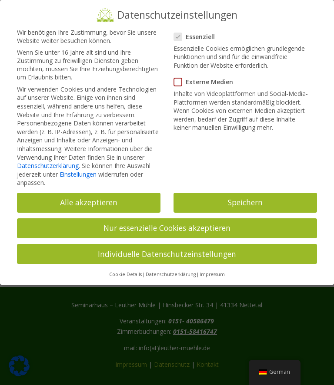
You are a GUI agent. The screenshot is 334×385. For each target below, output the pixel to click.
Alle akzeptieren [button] (88, 196)
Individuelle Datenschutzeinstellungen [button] (167, 248)
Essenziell (198, 30)
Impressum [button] (212, 269)
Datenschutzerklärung (48, 160)
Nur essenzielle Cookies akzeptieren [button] (167, 222)
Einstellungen (78, 168)
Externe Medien (207, 76)
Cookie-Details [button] (125, 269)
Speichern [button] (245, 196)
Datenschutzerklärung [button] (171, 269)
